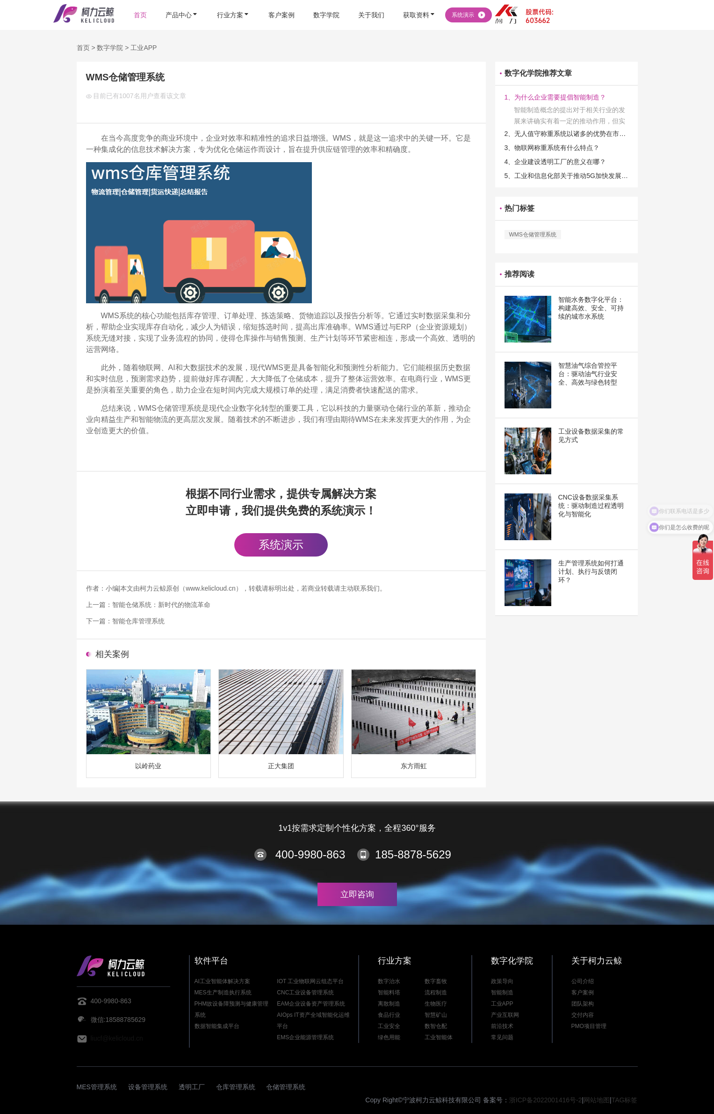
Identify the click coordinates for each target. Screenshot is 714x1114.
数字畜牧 (436, 981)
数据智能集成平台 (217, 1026)
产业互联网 (505, 1015)
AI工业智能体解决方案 (222, 981)
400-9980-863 (310, 854)
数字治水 (389, 981)
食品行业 (389, 1015)
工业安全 (389, 1026)
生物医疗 (436, 1003)
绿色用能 (389, 1037)
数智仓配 (436, 1026)
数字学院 (110, 47)
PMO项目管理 (588, 1026)
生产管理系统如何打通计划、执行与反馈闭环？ (591, 571)
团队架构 (582, 1003)
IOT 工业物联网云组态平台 (310, 981)
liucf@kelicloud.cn (117, 1038)
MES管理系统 (97, 1087)
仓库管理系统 (235, 1087)
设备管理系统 (147, 1087)
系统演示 (281, 544)
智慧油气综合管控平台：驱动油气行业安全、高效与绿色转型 (587, 374)
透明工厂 (192, 1087)
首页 (83, 47)
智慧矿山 (436, 1015)
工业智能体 (439, 1037)
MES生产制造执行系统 (223, 992)
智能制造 (502, 992)
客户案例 (582, 992)
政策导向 (502, 981)
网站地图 (597, 1100)
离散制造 (389, 1003)
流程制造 (436, 992)
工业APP (143, 47)
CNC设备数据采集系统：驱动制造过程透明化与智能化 (591, 505)
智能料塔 (389, 992)
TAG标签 (625, 1100)
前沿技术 (502, 1026)
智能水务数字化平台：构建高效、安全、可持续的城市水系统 (591, 308)
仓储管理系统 (285, 1087)
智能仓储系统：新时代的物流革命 (161, 604)
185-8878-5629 (413, 854)
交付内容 (582, 1015)
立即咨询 (357, 894)
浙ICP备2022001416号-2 (545, 1100)
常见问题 (502, 1037)
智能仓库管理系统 (138, 621)
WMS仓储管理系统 (532, 234)
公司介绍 (582, 981)
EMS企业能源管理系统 (305, 1037)
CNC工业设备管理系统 (305, 992)
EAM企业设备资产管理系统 (311, 1003)
